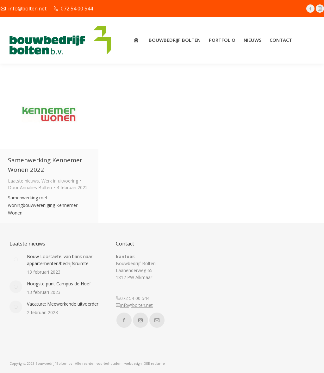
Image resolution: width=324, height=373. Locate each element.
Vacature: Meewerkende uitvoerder (62, 304)
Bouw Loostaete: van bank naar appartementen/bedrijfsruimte (59, 259)
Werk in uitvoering (59, 181)
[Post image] (15, 259)
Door (30, 187)
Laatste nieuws (23, 181)
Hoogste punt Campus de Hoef (59, 284)
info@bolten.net (136, 305)
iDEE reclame (154, 363)
